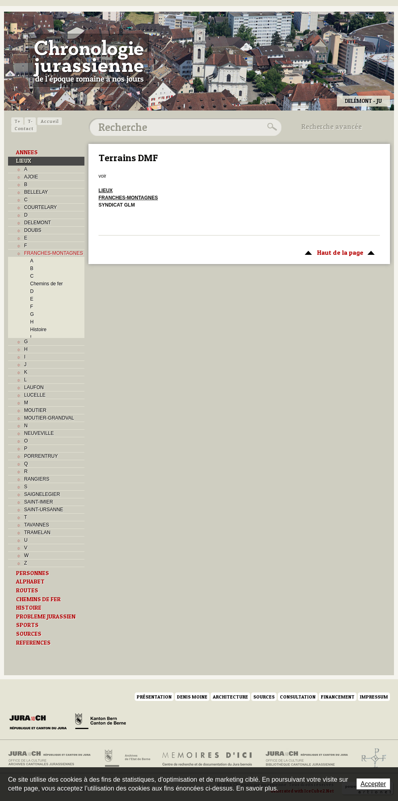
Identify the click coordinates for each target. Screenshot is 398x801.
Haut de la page (338, 252)
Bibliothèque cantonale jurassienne (307, 758)
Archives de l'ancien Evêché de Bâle (371, 758)
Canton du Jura (40, 723)
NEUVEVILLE (39, 433)
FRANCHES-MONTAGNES (53, 253)
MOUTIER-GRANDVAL (49, 418)
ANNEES (27, 152)
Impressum (374, 697)
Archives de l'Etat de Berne (127, 758)
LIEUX (23, 160)
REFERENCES (33, 642)
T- (30, 121)
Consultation (298, 697)
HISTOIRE (28, 607)
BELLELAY (36, 192)
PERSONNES (32, 573)
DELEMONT (37, 222)
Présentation (154, 697)
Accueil (50, 121)
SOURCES (28, 633)
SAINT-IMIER (38, 502)
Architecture (230, 697)
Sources (264, 697)
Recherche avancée (332, 127)
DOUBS (32, 230)
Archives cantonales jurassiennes (52, 758)
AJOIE (31, 177)
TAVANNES (36, 525)
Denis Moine (192, 697)
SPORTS (27, 625)
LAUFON (34, 387)
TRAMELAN (37, 532)
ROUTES (27, 590)
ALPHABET (30, 581)
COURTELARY (40, 207)
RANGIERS (36, 479)
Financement (338, 697)
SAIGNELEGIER (42, 494)
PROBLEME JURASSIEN (46, 616)
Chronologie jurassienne (88, 60)
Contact (23, 128)
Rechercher (271, 127)
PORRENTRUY (41, 456)
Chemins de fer (46, 284)
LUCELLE (34, 395)
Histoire (38, 329)
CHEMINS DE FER (38, 599)
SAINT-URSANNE (43, 509)
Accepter (373, 784)
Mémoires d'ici (207, 758)
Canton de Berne (100, 723)
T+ (17, 121)
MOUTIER (35, 410)
